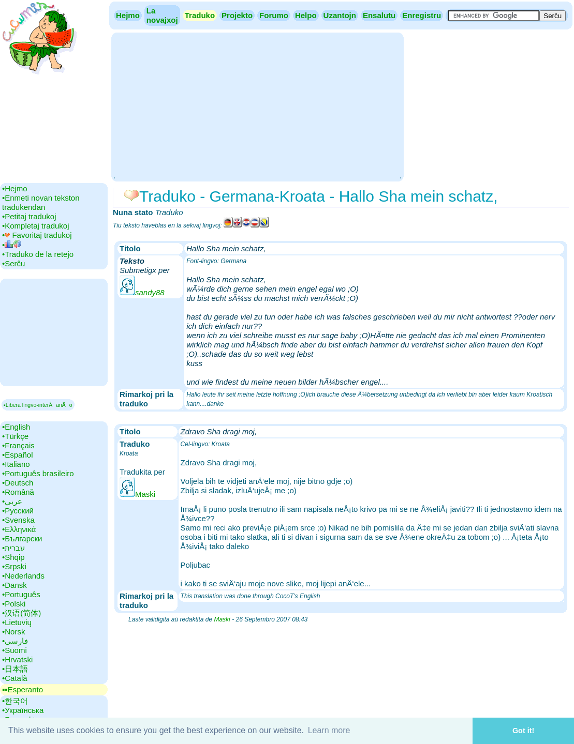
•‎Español (17, 454)
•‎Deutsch (17, 482)
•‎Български (22, 538)
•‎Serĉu (13, 263)
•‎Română (18, 492)
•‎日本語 (15, 668)
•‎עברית (13, 547)
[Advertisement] (257, 106)
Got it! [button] (523, 730)
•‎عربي (12, 501)
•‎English (16, 426)
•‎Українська (22, 710)
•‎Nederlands (23, 575)
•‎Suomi (14, 650)
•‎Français (18, 445)
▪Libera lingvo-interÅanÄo (38, 405)
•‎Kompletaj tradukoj (35, 225)
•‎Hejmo (14, 188)
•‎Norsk (13, 631)
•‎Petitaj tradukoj (29, 216)
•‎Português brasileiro (38, 473)
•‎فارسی (15, 640)
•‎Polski (13, 603)
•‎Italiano (16, 464)
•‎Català (14, 678)
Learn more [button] (329, 730)
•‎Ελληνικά (19, 529)
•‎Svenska (18, 519)
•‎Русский (18, 510)
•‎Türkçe (15, 436)
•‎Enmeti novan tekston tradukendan (41, 202)
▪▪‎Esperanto (22, 689)
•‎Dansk (14, 585)
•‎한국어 (15, 700)
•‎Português (21, 594)
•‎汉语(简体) (21, 613)
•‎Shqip (13, 557)
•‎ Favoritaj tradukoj (36, 235)
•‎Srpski (14, 566)
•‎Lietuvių (17, 622)
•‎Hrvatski (17, 659)
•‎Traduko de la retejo (37, 254)
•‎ (11, 244)
